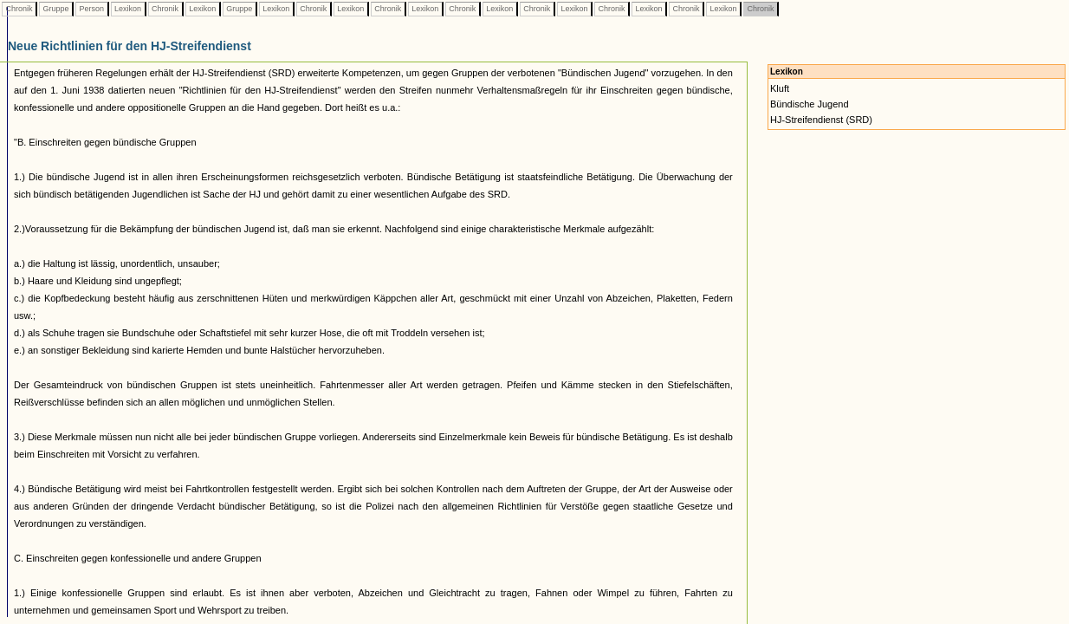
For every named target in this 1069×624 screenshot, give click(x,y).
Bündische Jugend (809, 104)
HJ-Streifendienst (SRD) (821, 119)
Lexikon (128, 8)
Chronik (19, 8)
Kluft (779, 88)
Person (92, 8)
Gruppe (56, 8)
